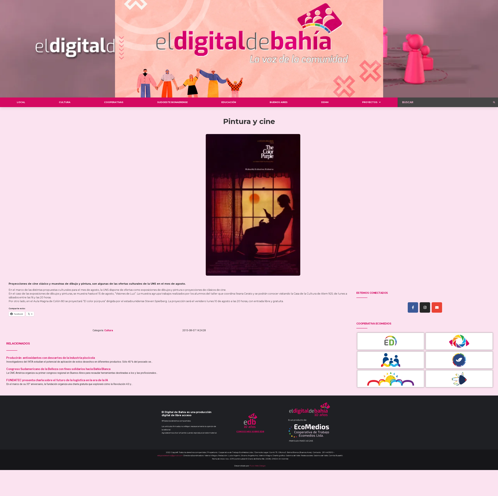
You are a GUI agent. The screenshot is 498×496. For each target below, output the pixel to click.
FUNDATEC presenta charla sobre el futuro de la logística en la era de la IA (57, 380)
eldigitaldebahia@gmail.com (170, 455)
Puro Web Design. (258, 465)
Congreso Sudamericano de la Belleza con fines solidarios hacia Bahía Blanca (58, 369)
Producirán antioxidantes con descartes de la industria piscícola (50, 357)
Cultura (108, 330)
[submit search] (494, 102)
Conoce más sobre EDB (250, 431)
